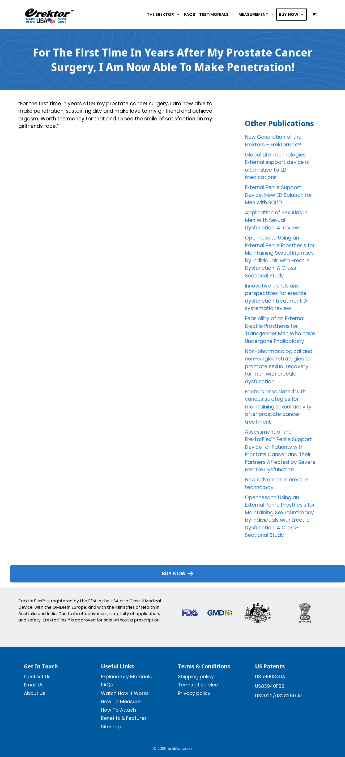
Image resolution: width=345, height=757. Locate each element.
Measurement (257, 14)
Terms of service (198, 684)
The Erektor (164, 14)
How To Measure (120, 701)
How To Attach (118, 710)
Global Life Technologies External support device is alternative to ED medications (277, 166)
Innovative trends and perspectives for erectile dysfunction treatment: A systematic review (276, 297)
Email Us (34, 684)
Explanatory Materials (126, 676)
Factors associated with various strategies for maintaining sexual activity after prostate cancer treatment (278, 406)
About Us (34, 693)
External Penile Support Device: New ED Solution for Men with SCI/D (278, 195)
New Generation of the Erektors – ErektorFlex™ (273, 140)
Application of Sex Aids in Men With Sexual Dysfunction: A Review (276, 220)
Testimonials (218, 14)
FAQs (189, 14)
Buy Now (292, 14)
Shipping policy (196, 676)
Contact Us (37, 676)
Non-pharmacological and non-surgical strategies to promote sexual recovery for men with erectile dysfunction (278, 366)
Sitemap (111, 726)
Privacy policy (194, 693)
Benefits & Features (124, 718)
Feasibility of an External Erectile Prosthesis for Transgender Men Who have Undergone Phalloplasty (280, 330)
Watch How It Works (125, 693)
